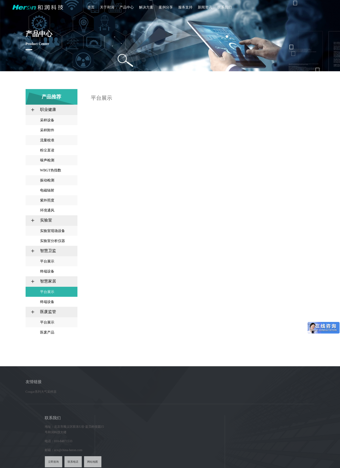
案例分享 (166, 7)
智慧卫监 (48, 250)
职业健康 (48, 109)
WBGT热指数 (50, 170)
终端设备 (47, 271)
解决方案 (146, 7)
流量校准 (47, 140)
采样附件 (47, 130)
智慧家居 (48, 281)
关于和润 (107, 7)
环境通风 (47, 210)
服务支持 (185, 7)
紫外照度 (47, 200)
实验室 (46, 220)
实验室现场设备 (52, 231)
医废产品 (47, 332)
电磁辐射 (47, 190)
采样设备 (47, 120)
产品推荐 (263, 98)
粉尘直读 (47, 150)
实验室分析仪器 (52, 241)
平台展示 (47, 261)
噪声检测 (47, 160)
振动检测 (47, 180)
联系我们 (224, 7)
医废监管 (48, 311)
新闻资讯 (205, 7)
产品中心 (126, 7)
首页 (91, 7)
